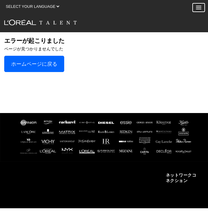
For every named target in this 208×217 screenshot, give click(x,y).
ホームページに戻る (34, 64)
